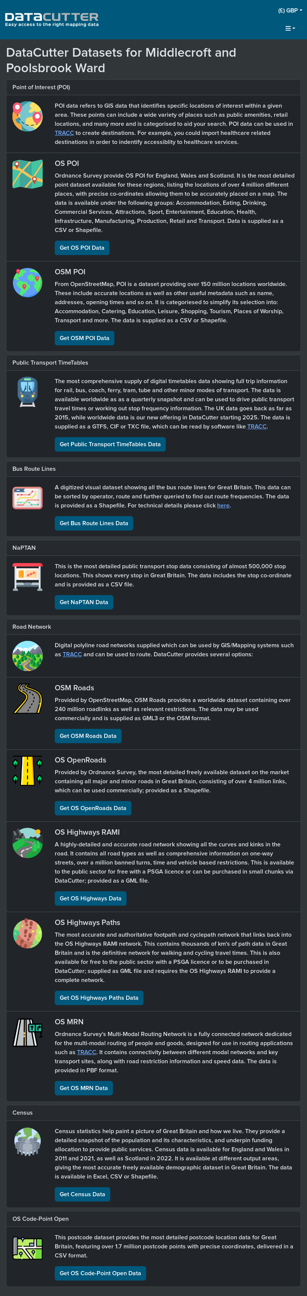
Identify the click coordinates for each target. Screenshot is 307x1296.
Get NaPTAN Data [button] (84, 602)
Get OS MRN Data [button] (84, 1088)
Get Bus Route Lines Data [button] (94, 523)
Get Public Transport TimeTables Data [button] (110, 444)
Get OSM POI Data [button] (85, 338)
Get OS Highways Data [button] (91, 898)
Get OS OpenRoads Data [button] (93, 808)
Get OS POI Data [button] (82, 248)
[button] (290, 10)
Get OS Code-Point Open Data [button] (100, 1273)
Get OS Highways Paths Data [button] (99, 998)
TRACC (64, 133)
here (223, 506)
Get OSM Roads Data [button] (88, 736)
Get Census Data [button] (82, 1194)
